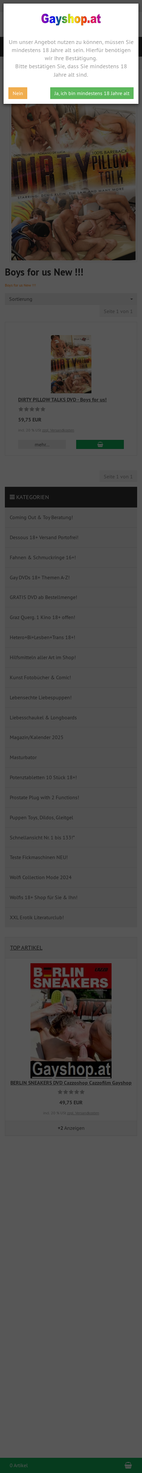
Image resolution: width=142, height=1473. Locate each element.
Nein (18, 93)
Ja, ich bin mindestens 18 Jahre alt (91, 93)
